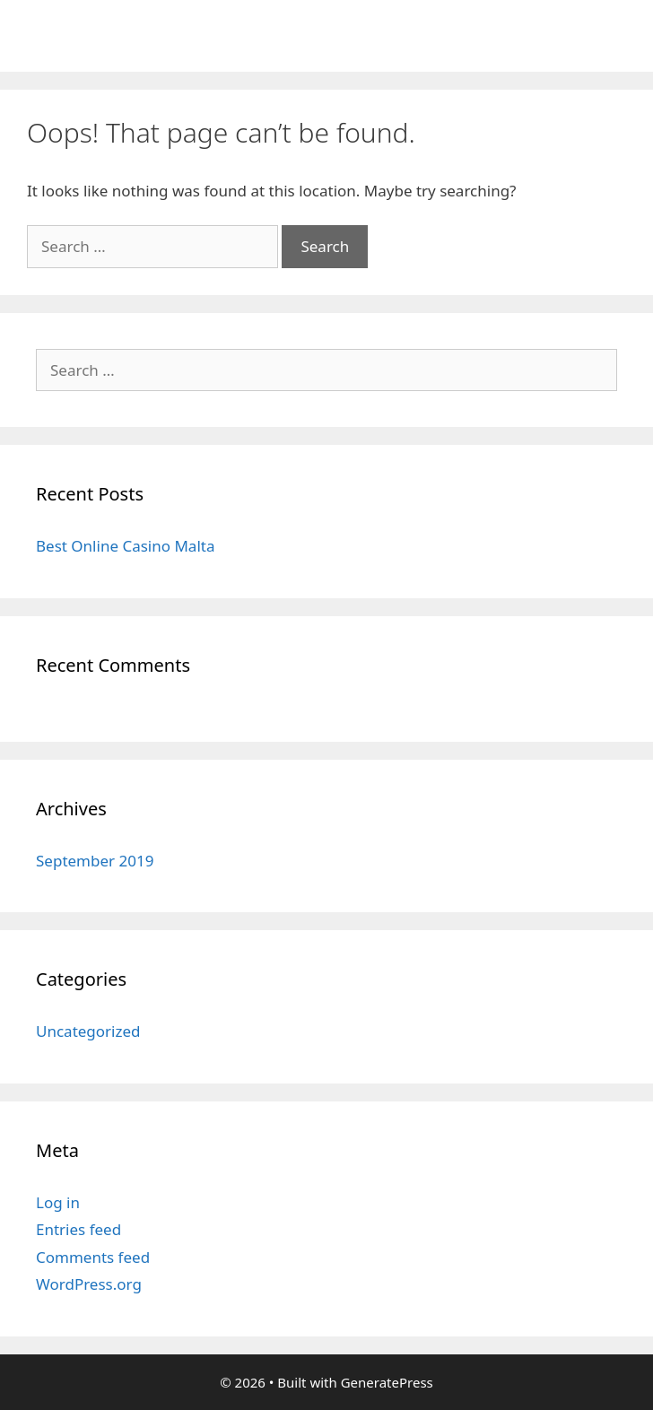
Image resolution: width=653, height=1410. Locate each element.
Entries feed (78, 1229)
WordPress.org (89, 1284)
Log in (58, 1202)
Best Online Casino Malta (125, 545)
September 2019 (94, 860)
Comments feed (93, 1257)
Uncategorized (88, 1031)
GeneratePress (387, 1382)
